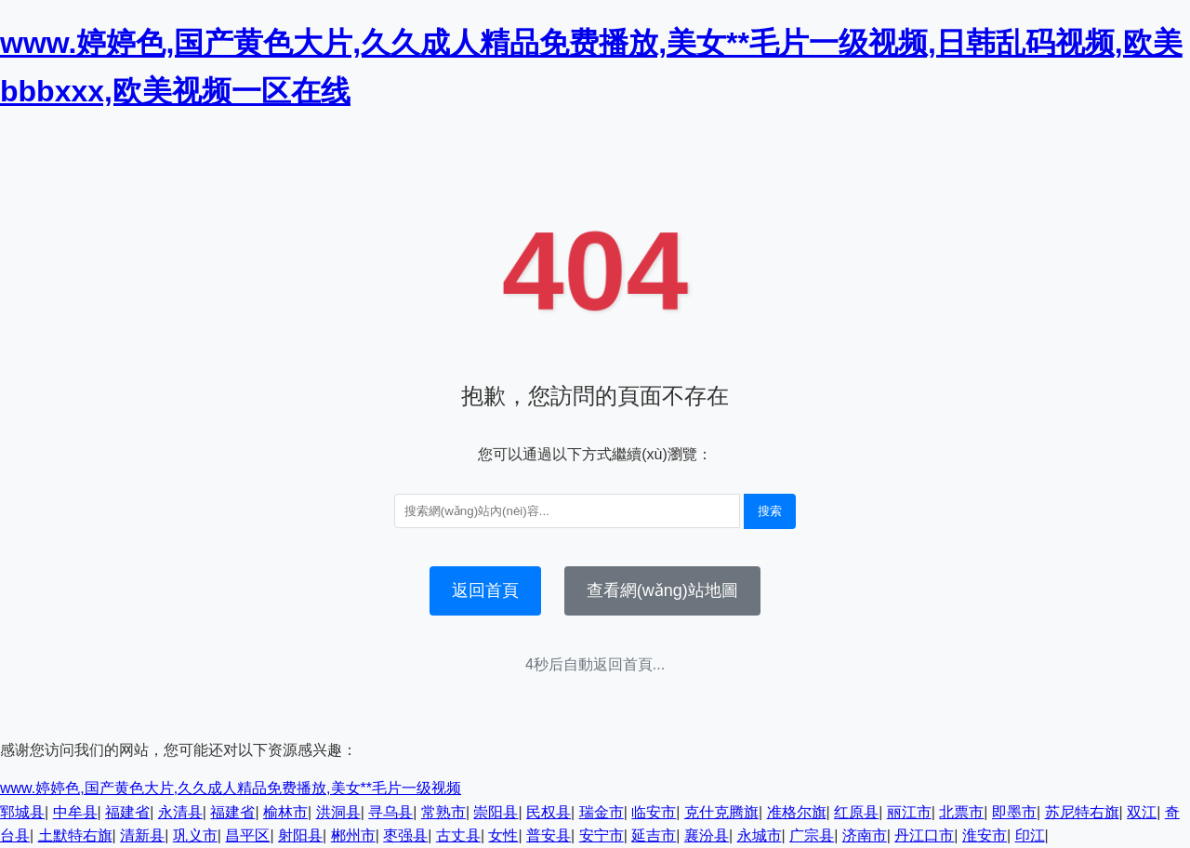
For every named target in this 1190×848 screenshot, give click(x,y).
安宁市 (601, 835)
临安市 (653, 812)
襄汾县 (706, 835)
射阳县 (300, 835)
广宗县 (811, 835)
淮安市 (984, 835)
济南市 (864, 835)
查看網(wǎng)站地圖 (662, 590)
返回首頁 (485, 590)
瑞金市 (601, 812)
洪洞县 (338, 812)
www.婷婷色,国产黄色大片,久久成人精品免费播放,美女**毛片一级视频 (230, 788)
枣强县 (405, 835)
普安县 (548, 835)
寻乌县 (390, 812)
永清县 (180, 812)
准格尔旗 (796, 812)
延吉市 (653, 835)
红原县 (856, 812)
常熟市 (443, 812)
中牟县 (75, 812)
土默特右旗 (75, 835)
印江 (1030, 835)
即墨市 (1014, 812)
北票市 (961, 812)
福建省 (127, 812)
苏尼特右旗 (1082, 812)
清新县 (142, 835)
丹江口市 (924, 835)
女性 (503, 835)
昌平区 (247, 835)
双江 (1142, 812)
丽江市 (909, 812)
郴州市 (353, 835)
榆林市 (285, 812)
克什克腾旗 (721, 812)
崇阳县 (495, 812)
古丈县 (458, 835)
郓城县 (22, 812)
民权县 (548, 812)
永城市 (759, 835)
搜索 (770, 511)
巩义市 (195, 835)
